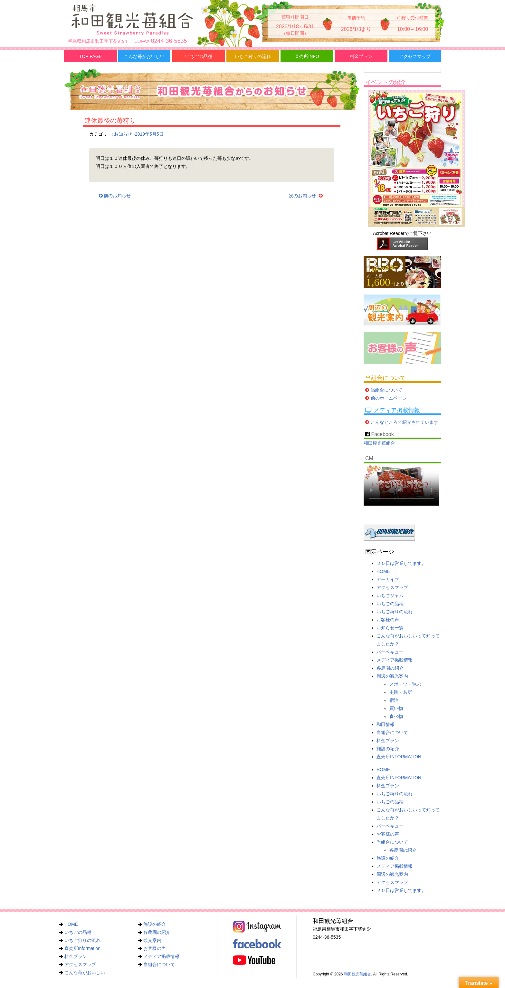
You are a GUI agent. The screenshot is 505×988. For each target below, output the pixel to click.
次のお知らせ (306, 195)
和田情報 (385, 724)
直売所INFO (307, 56)
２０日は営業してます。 (401, 563)
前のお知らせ (115, 195)
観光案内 (152, 940)
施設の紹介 (387, 748)
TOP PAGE (90, 56)
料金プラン (361, 56)
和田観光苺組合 (379, 443)
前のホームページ (389, 398)
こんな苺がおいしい (144, 56)
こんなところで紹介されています (404, 422)
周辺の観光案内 (392, 676)
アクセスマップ (415, 56)
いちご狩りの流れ (253, 56)
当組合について (386, 389)
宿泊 (393, 700)
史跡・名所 (400, 692)
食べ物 (396, 716)
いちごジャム (390, 595)
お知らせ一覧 (390, 627)
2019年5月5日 (149, 134)
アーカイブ (387, 579)
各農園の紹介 (390, 668)
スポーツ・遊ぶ (405, 684)
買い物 (396, 708)
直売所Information (82, 948)
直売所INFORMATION (398, 756)
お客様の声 (387, 619)
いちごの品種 (198, 56)
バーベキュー (390, 651)
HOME (383, 571)
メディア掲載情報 (394, 660)
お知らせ (123, 134)
